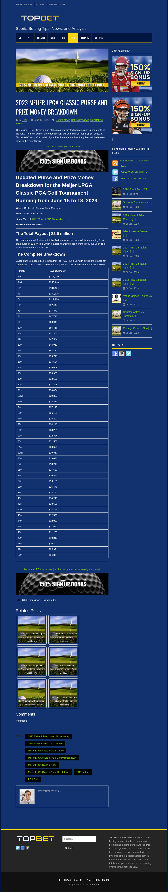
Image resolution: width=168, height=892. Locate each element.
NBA (52, 38)
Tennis (85, 38)
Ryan (24, 120)
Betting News (63, 120)
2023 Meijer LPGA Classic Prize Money (49, 736)
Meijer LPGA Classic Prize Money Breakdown (52, 757)
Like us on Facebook (133, 178)
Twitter (18, 848)
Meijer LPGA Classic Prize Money (46, 750)
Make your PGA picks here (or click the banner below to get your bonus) (62, 569)
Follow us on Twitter (134, 171)
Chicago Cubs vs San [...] (137, 328)
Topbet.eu (93, 884)
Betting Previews (80, 120)
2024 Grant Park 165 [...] (137, 189)
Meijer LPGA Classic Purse (42, 765)
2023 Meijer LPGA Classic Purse (45, 743)
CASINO (40, 4)
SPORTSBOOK (24, 4)
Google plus (28, 848)
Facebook (23, 848)
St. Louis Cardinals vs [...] (137, 202)
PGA (72, 38)
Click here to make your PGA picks (62, 146)
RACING (98, 38)
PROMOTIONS (57, 4)
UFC (63, 38)
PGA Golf (33, 779)
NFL (30, 38)
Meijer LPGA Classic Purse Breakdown (48, 772)
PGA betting (83, 772)
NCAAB (41, 38)
